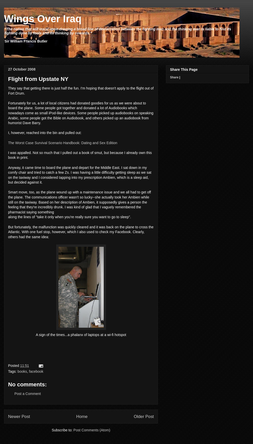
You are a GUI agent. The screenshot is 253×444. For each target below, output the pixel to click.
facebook (36, 371)
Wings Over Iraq (42, 18)
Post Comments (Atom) (91, 430)
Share (174, 77)
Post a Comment (27, 394)
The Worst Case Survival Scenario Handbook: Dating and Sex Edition (62, 143)
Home (82, 416)
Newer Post (19, 416)
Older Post (144, 416)
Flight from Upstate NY (38, 79)
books (22, 371)
